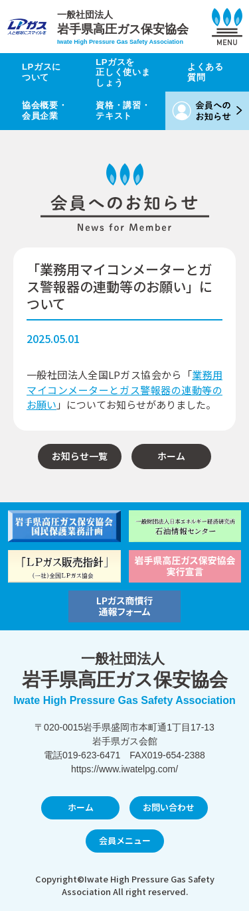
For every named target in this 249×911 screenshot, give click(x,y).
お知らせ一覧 (80, 455)
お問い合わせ (169, 807)
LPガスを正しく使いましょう (123, 72)
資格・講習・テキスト (123, 110)
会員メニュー (125, 840)
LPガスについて (41, 72)
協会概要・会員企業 (44, 110)
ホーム (171, 455)
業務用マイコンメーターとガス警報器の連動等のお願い (124, 389)
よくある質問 (205, 72)
